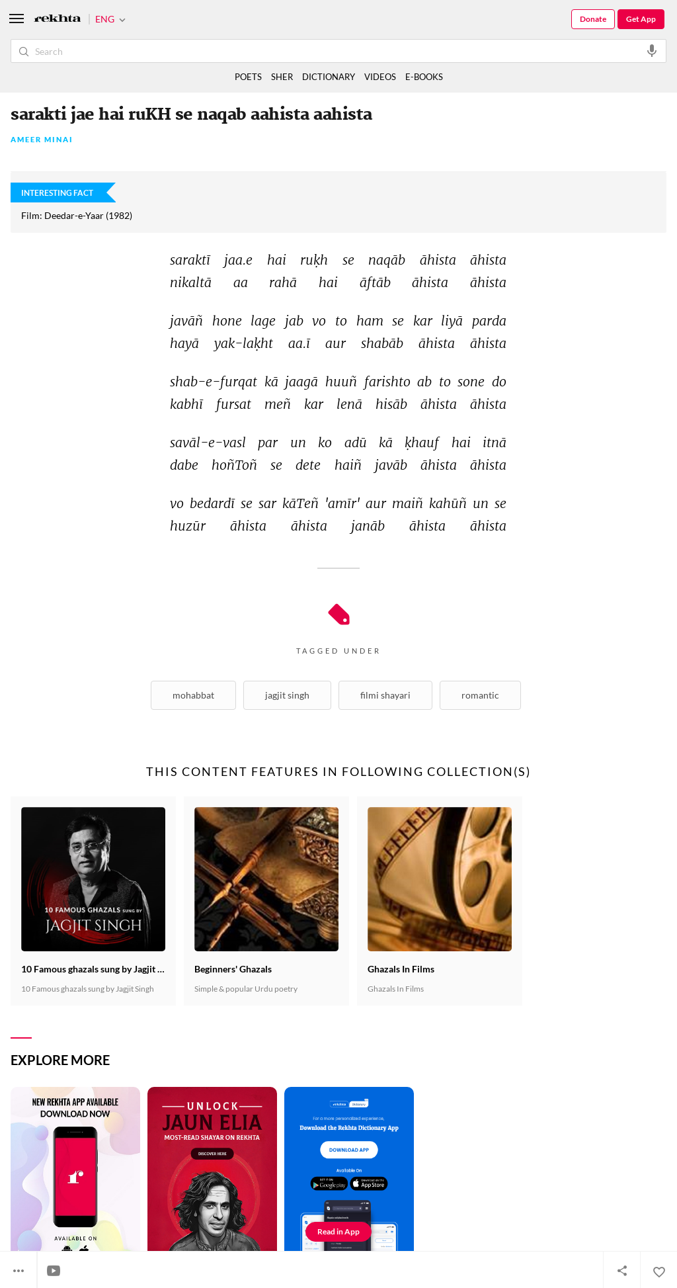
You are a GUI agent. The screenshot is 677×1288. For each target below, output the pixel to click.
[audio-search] (651, 50)
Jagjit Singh (287, 695)
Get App (641, 19)
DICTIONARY (328, 76)
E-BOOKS (424, 76)
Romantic (480, 695)
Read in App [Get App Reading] (338, 1231)
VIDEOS (380, 76)
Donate (593, 19)
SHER (282, 76)
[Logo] (57, 19)
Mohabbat (193, 695)
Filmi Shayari (385, 695)
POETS (248, 76)
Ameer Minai (42, 140)
